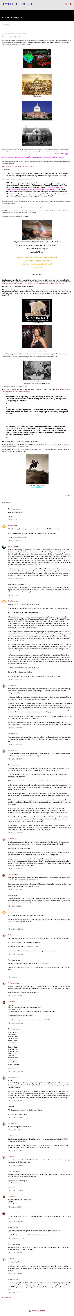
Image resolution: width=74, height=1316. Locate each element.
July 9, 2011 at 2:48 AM (15, 595)
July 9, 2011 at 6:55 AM (15, 744)
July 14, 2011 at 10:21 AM (16, 1292)
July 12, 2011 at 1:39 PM (15, 1190)
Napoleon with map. (37, 381)
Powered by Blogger (37, 1311)
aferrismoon (11, 912)
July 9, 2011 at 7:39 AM (15, 833)
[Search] (66, 3)
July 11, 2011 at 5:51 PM (15, 1071)
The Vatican (37, 96)
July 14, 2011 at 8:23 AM (15, 1252)
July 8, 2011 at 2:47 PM (15, 520)
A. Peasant (11, 685)
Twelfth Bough (17, 4)
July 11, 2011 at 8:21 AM (15, 1023)
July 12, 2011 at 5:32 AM (15, 1151)
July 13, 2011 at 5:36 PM (15, 1207)
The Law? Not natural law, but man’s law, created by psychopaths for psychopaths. (17, 179)
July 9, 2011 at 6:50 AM (15, 728)
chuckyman (11, 874)
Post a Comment (7, 1297)
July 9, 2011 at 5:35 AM (15, 679)
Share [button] (67, 495)
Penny (10, 1002)
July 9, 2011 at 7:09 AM (15, 759)
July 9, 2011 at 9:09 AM (15, 868)
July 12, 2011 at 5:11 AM (15, 1130)
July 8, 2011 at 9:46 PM (15, 578)
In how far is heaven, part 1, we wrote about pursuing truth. (16, 33)
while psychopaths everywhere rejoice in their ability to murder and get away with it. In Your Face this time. (36, 282)
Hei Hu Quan (12, 546)
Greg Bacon (11, 601)
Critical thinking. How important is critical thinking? (18, 166)
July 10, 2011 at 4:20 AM (15, 929)
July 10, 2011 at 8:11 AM (15, 954)
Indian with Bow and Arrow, (37, 485)
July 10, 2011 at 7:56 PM (15, 996)
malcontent (11, 525)
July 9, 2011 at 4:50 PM (15, 889)
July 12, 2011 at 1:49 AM (15, 1117)
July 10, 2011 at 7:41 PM (15, 977)
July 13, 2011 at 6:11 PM (15, 1221)
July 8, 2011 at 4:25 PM (15, 540)
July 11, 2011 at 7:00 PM (15, 1101)
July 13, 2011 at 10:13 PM (16, 1238)
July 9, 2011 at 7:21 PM (15, 906)
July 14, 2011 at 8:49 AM (15, 1273)
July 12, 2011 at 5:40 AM (15, 1165)
